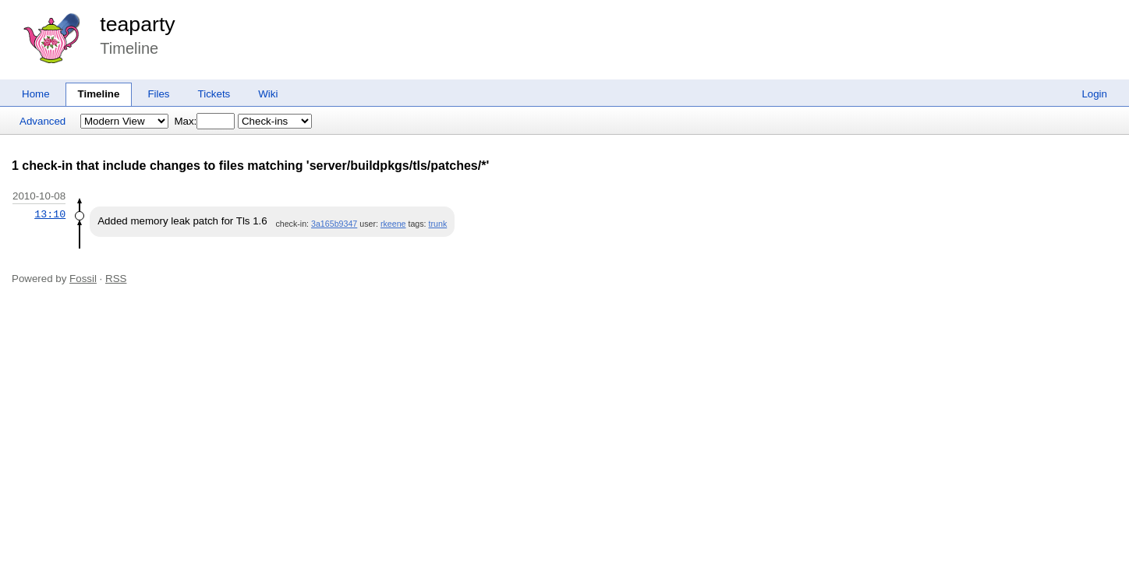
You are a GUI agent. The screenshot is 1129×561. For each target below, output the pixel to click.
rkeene (393, 223)
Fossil (83, 278)
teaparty (137, 24)
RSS (115, 278)
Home (36, 94)
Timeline (99, 94)
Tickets (214, 94)
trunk (438, 223)
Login (1094, 94)
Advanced (42, 121)
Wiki (268, 94)
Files (158, 94)
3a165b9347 (334, 223)
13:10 (49, 214)
